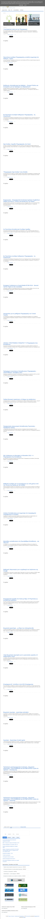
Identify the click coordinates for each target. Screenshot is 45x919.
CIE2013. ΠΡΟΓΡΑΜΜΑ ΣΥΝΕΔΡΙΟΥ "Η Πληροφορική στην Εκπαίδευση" (20, 343)
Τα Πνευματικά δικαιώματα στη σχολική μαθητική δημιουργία (13, 869)
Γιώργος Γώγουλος (10, 34)
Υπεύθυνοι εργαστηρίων (6, 855)
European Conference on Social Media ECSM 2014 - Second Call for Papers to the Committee (20, 286)
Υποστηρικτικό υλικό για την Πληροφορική (15, 29)
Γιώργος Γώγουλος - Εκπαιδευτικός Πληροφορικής (16, 916)
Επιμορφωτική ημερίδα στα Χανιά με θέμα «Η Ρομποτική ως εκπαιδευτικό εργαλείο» (20, 599)
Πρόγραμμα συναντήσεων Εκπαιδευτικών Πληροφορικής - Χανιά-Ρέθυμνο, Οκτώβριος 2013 (20, 371)
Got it (25, 5)
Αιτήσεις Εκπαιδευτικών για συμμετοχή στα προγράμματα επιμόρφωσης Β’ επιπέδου (19, 513)
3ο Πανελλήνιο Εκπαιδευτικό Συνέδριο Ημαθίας (16, 229)
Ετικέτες (18, 837)
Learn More (21, 5)
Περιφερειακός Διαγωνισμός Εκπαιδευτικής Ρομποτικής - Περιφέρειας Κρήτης (19, 426)
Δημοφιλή (4, 837)
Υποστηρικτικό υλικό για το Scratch (8, 856)
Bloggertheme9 (36, 916)
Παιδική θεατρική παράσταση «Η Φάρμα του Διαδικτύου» (19, 399)
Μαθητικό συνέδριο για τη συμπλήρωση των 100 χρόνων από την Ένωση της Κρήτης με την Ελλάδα (20, 484)
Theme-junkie (28, 916)
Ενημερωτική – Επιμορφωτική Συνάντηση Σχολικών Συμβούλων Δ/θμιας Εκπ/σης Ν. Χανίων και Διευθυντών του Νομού (21, 200)
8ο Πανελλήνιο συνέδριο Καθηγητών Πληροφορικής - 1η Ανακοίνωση (19, 256)
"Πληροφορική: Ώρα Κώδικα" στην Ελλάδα (15, 172)
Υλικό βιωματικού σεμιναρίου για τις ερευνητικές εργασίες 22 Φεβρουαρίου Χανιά (20, 655)
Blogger (24, 917)
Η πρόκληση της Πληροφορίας (8, 871)
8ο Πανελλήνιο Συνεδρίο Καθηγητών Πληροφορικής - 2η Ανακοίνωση (19, 115)
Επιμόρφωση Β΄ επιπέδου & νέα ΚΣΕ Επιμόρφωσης (18, 684)
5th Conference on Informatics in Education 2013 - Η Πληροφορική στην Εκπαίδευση (18, 456)
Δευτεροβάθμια (16, 10)
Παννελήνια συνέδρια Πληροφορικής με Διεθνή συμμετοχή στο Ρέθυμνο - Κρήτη (21, 57)
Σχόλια (13, 837)
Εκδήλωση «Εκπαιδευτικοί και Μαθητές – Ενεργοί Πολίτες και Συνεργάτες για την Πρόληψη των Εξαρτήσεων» (20, 86)
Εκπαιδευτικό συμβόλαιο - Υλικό (8, 853)
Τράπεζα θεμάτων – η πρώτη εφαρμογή (10, 873)
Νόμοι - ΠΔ (10, 10)
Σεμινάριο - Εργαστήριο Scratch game (14, 740)
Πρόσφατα (9, 837)
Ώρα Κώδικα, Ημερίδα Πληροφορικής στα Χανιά (17, 144)
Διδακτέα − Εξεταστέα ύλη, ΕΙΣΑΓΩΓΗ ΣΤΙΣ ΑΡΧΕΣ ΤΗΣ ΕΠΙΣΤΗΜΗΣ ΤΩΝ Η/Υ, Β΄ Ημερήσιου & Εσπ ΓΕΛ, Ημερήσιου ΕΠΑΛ (11, 850)
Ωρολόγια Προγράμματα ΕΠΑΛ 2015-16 (9, 858)
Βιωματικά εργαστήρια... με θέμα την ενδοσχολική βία (18, 628)
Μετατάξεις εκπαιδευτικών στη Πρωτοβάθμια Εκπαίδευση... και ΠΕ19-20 (21, 542)
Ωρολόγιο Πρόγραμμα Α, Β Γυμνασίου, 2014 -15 (10, 844)
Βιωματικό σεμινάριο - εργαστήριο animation (16, 712)
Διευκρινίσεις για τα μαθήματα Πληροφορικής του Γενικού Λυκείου (19, 314)
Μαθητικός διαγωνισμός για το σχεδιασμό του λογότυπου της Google (20, 570)
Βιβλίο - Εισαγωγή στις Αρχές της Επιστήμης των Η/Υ (11, 842)
